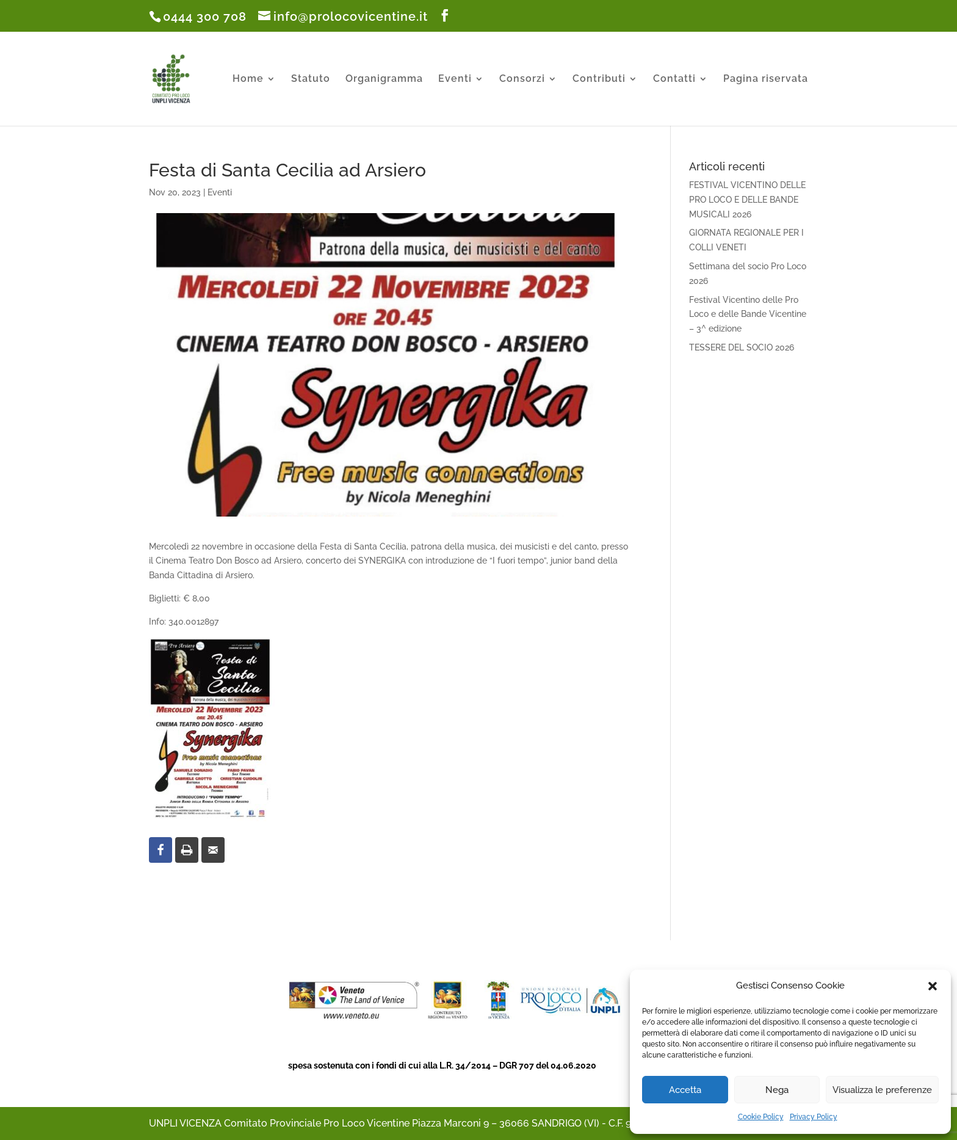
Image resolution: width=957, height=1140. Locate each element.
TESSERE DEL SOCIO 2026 (741, 347)
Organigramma (384, 79)
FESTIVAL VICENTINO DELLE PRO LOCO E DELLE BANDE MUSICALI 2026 (747, 199)
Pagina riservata (765, 79)
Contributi (599, 79)
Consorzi (522, 79)
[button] (932, 986)
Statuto (310, 79)
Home (248, 79)
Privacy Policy (813, 1117)
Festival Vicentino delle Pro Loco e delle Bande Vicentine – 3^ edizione (747, 314)
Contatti (674, 79)
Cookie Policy (761, 1117)
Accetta (685, 1089)
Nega (777, 1089)
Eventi (455, 79)
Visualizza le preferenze (882, 1089)
